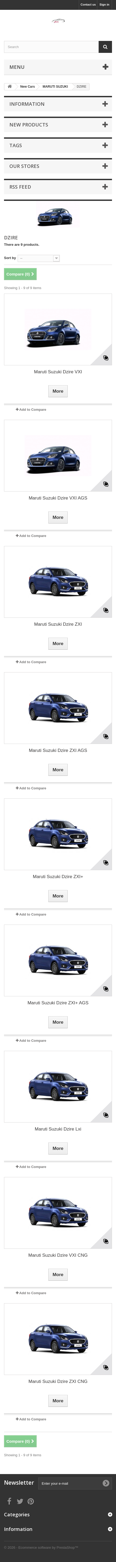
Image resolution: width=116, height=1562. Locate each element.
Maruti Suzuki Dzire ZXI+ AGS (58, 1002)
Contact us (88, 4)
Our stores (24, 166)
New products (28, 124)
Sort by (10, 258)
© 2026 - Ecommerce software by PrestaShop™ (41, 1548)
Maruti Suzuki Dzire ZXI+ (58, 876)
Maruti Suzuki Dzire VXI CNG (58, 1255)
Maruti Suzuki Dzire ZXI (58, 624)
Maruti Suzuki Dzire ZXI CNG (57, 1381)
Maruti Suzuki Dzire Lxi (58, 1129)
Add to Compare (32, 410)
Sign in (104, 4)
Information (27, 104)
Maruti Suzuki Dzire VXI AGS (58, 498)
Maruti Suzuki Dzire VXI (58, 371)
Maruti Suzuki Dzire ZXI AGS (58, 750)
